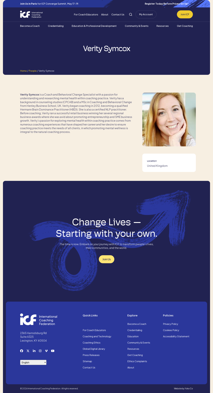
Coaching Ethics (91, 342)
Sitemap (87, 361)
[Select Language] (33, 362)
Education (133, 336)
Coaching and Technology (97, 336)
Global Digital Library (94, 349)
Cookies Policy (171, 330)
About (104, 14)
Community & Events (136, 25)
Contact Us (117, 14)
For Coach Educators (86, 14)
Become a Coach (30, 25)
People (33, 70)
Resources (162, 25)
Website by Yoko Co (183, 388)
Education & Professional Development (94, 25)
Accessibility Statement (176, 336)
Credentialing (56, 25)
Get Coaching (185, 25)
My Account (146, 14)
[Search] (130, 14)
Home (23, 70)
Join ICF (185, 14)
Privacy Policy (170, 324)
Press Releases (91, 355)
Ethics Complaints (137, 361)
